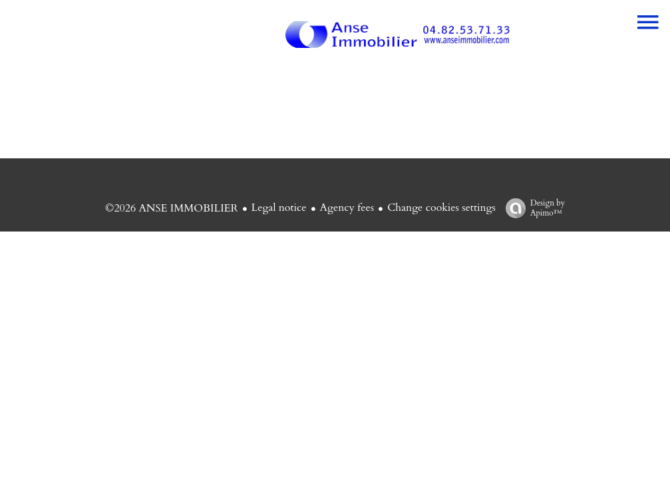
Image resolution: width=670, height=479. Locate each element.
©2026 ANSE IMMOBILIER (171, 208)
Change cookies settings (441, 207)
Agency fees (347, 207)
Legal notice (279, 207)
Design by (532, 208)
